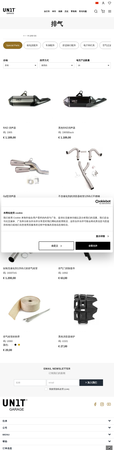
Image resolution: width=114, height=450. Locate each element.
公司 (57, 414)
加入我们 (91, 368)
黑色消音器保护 (66, 323)
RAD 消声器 (9, 124)
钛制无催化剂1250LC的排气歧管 (20, 258)
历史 (66, 11)
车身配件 (50, 45)
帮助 (57, 427)
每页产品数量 (83, 60)
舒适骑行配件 (69, 45)
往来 (57, 407)
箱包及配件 (32, 45)
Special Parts (12, 45)
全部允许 (92, 245)
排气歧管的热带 (11, 323)
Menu (57, 420)
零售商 (74, 11)
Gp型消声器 (9, 189)
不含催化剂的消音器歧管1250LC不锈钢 (79, 189)
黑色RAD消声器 (66, 124)
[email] (63, 369)
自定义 (56, 245)
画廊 (60, 11)
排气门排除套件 (66, 258)
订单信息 (57, 434)
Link (67, 375)
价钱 (5, 60)
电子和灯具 (89, 45)
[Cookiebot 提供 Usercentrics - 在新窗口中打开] (98, 202)
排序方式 (44, 60)
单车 (54, 11)
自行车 (47, 11)
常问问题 (83, 11)
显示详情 (100, 236)
